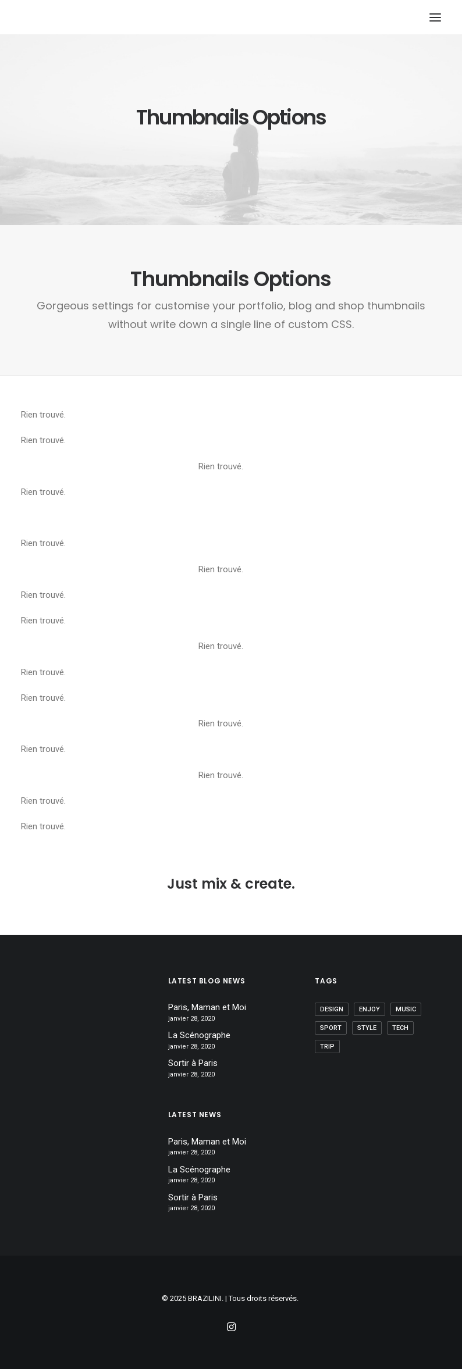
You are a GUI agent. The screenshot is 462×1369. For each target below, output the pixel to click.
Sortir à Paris (193, 1063)
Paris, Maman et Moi (207, 1007)
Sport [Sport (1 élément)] (331, 1028)
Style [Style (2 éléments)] (366, 1028)
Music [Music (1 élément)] (406, 1009)
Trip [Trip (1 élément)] (327, 1046)
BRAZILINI (205, 1298)
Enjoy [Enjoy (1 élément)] (369, 1009)
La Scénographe (199, 1035)
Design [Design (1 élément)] (331, 1009)
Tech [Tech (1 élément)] (400, 1028)
